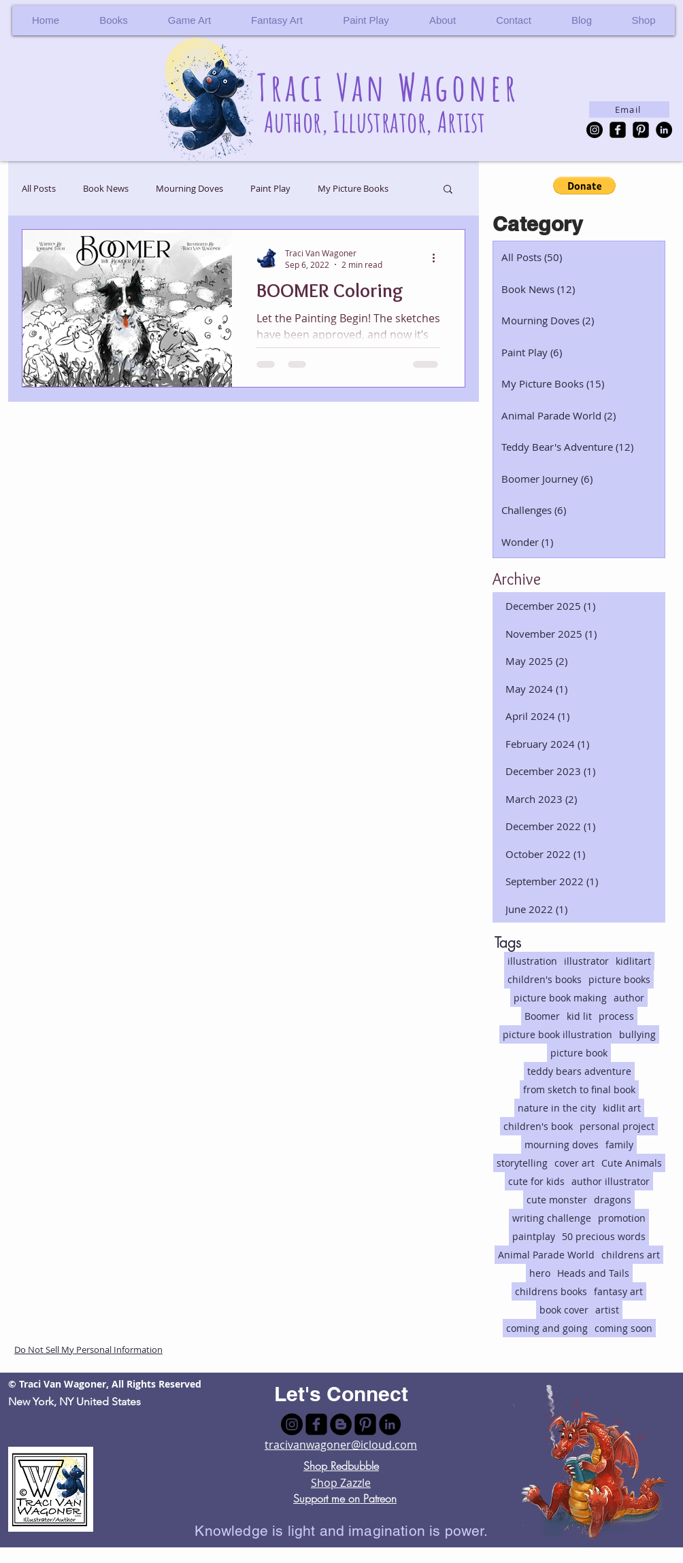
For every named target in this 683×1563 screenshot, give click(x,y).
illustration (532, 961)
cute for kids (536, 1181)
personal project (617, 1126)
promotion (622, 1218)
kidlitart (633, 961)
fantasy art (618, 1291)
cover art (574, 1162)
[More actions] (438, 258)
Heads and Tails (593, 1273)
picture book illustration (557, 1034)
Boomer (542, 1016)
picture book (578, 1052)
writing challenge (551, 1218)
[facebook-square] (618, 130)
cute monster (557, 1199)
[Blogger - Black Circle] (341, 1424)
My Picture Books (353, 188)
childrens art (630, 1254)
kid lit (579, 1016)
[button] (643, 20)
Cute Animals (631, 1162)
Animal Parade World (546, 1254)
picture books (619, 979)
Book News (106, 188)
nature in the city (557, 1107)
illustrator (586, 961)
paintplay (533, 1236)
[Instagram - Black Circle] (594, 130)
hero (539, 1273)
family (619, 1144)
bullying (637, 1034)
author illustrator (610, 1181)
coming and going (547, 1328)
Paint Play (270, 188)
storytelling (522, 1162)
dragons (612, 1199)
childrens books (551, 1291)
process (616, 1016)
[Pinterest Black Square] (641, 130)
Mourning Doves (189, 188)
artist (607, 1309)
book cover (563, 1309)
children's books (544, 979)
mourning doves (561, 1144)
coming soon (623, 1328)
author (629, 997)
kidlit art (622, 1107)
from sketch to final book (579, 1089)
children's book (538, 1126)
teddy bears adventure (579, 1071)
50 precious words (604, 1236)
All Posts (39, 188)
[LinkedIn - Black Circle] (664, 130)
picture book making (560, 997)
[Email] (629, 109)
